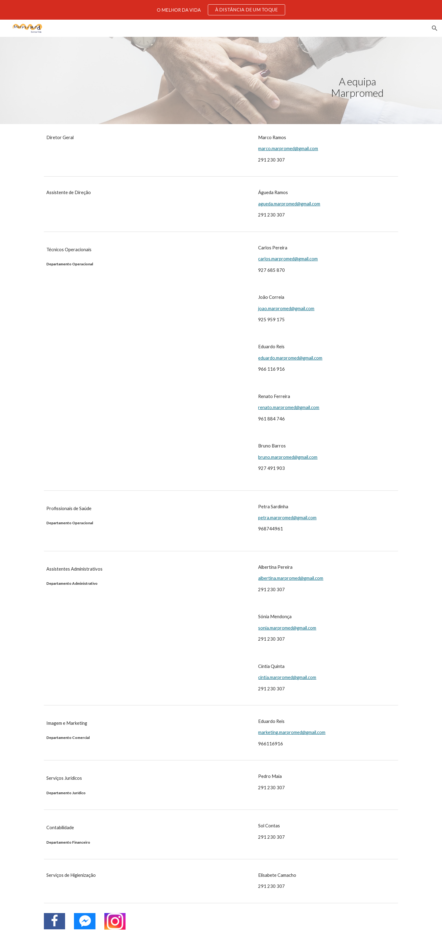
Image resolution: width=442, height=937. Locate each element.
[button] (434, 28)
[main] (357, 80)
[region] (221, 10)
